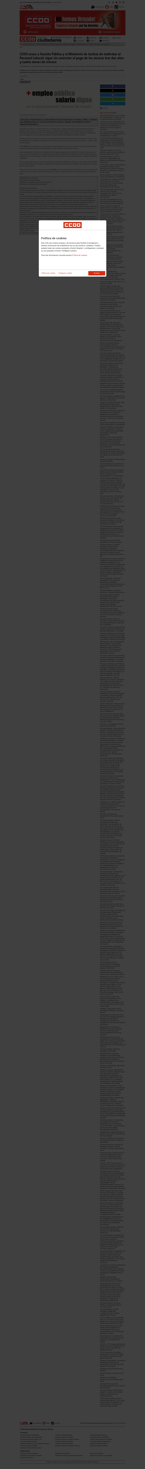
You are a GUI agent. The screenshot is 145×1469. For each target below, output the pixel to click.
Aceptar (97, 273)
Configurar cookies (65, 273)
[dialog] (72, 248)
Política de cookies (79, 255)
